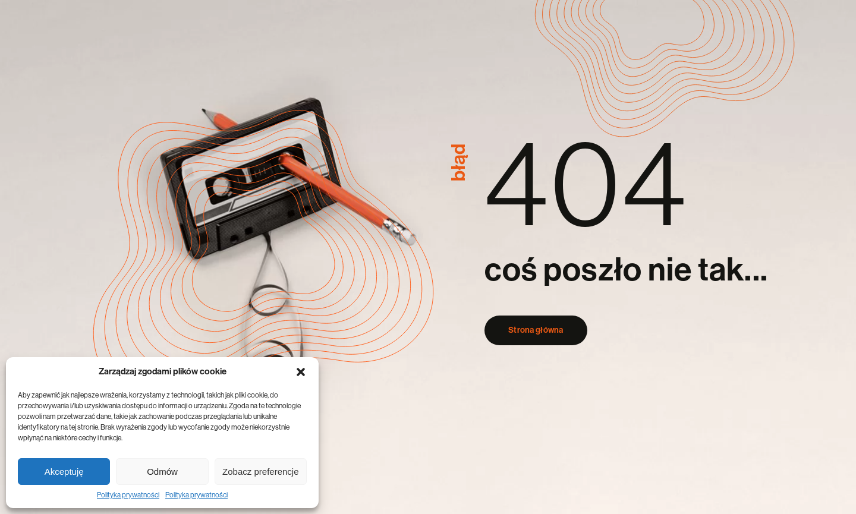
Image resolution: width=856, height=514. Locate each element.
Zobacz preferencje (260, 471)
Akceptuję (64, 471)
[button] (301, 372)
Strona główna (536, 330)
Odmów (162, 471)
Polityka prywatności (128, 495)
